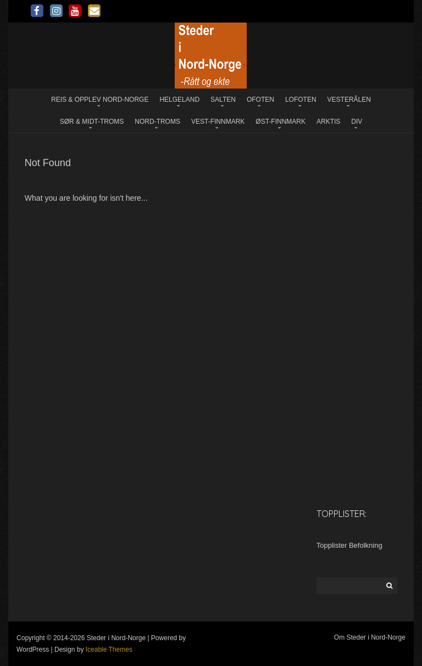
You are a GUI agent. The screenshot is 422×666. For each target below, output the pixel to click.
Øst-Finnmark (281, 121)
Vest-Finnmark (218, 121)
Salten (223, 99)
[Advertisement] (356, 326)
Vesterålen (349, 99)
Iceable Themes (109, 649)
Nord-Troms (157, 121)
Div (356, 121)
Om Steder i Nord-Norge (370, 637)
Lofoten (300, 99)
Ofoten (260, 99)
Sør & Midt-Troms (92, 121)
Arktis (328, 121)
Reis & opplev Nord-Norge (99, 99)
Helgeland (179, 99)
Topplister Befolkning (349, 545)
